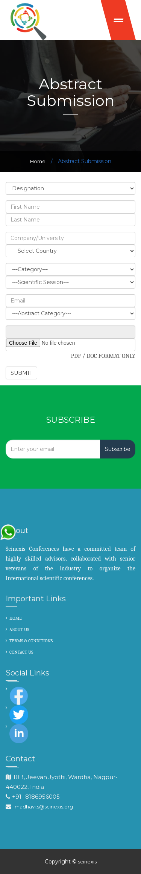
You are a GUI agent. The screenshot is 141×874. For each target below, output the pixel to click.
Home (37, 161)
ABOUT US (19, 629)
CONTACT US (21, 652)
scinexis (87, 862)
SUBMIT (21, 373)
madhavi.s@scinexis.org (44, 807)
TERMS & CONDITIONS (31, 640)
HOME (15, 618)
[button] (118, 20)
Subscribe (117, 449)
